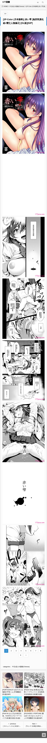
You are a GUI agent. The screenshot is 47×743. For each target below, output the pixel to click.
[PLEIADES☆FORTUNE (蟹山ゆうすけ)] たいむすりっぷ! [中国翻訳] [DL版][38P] (34, 716)
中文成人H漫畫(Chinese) (17, 6)
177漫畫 (6, 2)
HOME (5, 6)
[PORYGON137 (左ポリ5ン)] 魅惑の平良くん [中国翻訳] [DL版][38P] (12, 692)
